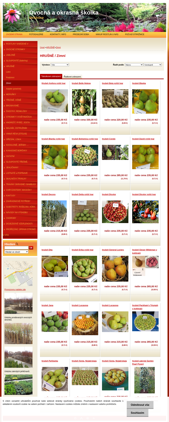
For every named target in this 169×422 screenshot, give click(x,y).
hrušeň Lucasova (80, 305)
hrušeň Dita (47, 250)
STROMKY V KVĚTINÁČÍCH (19, 117)
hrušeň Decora (48, 194)
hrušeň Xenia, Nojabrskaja (84, 361)
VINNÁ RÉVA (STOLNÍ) (16, 134)
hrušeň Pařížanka (50, 361)
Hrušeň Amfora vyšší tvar (54, 83)
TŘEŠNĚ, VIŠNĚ (13, 100)
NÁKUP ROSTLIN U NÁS (107, 34)
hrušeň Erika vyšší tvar (82, 250)
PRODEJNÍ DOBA (81, 34)
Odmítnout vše (140, 404)
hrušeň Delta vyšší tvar (82, 194)
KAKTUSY (10, 195)
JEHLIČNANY (12, 167)
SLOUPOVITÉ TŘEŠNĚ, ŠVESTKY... (15, 163)
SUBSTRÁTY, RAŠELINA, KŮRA (20, 207)
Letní (8, 72)
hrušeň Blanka (139, 83)
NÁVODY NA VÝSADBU (17, 212)
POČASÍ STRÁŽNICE (134, 34)
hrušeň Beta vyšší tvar (112, 83)
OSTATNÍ (10, 156)
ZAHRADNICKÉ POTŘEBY (18, 201)
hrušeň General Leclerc (113, 250)
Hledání (9, 244)
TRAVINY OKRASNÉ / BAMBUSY (21, 184)
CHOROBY (11, 218)
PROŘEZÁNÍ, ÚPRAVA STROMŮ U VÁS (19, 230)
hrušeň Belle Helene (81, 83)
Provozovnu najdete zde (15, 289)
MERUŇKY (11, 94)
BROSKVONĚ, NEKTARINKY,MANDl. (12, 106)
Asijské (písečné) (13, 89)
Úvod (42, 47)
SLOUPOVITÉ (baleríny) (17, 61)
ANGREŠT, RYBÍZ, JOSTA (18, 122)
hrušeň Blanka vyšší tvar (53, 139)
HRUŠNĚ (10, 66)
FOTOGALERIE (36, 34)
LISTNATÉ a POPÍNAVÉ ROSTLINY (15, 174)
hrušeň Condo (108, 139)
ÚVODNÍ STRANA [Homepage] (14, 34)
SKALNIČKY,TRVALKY (16, 179)
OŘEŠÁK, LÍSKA (13, 139)
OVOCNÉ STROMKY (15, 49)
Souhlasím (137, 412)
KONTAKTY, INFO (58, 34)
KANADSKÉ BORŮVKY (16, 150)
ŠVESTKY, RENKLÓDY (16, 111)
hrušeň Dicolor (109, 194)
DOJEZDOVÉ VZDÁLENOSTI (19, 224)
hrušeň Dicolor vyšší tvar (144, 194)
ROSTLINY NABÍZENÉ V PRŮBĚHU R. (15, 45)
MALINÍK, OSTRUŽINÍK (16, 128)
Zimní (8, 83)
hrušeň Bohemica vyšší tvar (85, 139)
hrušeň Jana (47, 305)
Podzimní (10, 77)
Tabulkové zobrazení (51, 76)
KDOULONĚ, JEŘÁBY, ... (17, 145)
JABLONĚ (10, 55)
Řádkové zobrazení (72, 77)
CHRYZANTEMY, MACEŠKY (19, 190)
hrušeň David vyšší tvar (143, 139)
